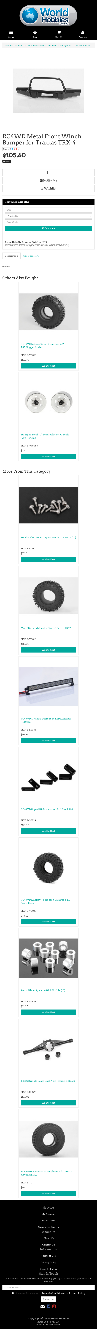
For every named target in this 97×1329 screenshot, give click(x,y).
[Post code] (48, 222)
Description (11, 256)
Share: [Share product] (11, 149)
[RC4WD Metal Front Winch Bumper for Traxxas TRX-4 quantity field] (48, 172)
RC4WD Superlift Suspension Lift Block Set (47, 809)
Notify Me (48, 180)
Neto (59, 1324)
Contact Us (48, 1244)
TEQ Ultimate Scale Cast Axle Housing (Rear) (48, 1081)
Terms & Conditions (53, 1293)
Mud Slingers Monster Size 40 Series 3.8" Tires (48, 628)
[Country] (48, 216)
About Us (48, 1238)
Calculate (48, 228)
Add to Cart (48, 366)
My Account (49, 1214)
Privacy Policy (48, 1262)
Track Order (48, 1220)
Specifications (31, 256)
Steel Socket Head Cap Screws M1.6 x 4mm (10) (48, 537)
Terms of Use (48, 1255)
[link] (48, 1306)
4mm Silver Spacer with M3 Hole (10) (43, 990)
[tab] (11, 256)
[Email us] (42, 1306)
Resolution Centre (48, 1227)
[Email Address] (48, 1287)
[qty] (48, 210)
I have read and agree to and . (48, 1293)
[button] (48, 188)
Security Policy (48, 1269)
